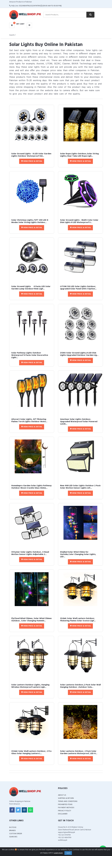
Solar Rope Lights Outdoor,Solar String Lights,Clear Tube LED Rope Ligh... (79, 155)
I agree (68, 853)
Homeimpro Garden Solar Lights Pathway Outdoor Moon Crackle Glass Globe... (31, 487)
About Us (62, 795)
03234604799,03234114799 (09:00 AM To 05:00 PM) (40, 5)
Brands (12, 830)
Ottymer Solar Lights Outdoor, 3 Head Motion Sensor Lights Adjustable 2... (30, 553)
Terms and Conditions (67, 801)
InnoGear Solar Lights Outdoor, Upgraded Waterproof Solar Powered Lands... (78, 422)
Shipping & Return (66, 798)
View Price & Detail (31, 161)
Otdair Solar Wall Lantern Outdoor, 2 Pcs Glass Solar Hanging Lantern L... (31, 752)
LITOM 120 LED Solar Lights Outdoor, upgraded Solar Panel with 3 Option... (78, 288)
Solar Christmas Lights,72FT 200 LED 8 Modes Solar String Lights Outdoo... (29, 221)
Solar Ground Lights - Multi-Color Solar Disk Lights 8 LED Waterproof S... (79, 221)
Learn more (58, 852)
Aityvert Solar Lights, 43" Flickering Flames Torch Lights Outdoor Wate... (29, 420)
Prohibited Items (65, 804)
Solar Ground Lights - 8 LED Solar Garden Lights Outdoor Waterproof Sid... (31, 155)
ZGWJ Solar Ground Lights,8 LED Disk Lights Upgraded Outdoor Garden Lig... (79, 354)
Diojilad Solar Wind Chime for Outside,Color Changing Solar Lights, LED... (78, 554)
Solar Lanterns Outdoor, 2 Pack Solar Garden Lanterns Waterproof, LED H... (78, 752)
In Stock (12, 827)
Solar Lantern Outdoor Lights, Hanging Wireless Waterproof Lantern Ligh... (30, 686)
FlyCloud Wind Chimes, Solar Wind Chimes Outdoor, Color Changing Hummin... (31, 619)
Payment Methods (66, 807)
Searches (13, 836)
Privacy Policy (64, 810)
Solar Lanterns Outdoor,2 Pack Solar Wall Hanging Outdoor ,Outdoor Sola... (80, 686)
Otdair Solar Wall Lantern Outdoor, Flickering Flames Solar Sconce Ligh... (78, 619)
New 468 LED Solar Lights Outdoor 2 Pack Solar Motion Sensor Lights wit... (80, 487)
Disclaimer (62, 813)
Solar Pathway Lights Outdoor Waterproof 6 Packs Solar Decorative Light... (29, 355)
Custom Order (15, 833)
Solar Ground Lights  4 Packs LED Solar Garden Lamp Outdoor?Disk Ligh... (30, 288)
